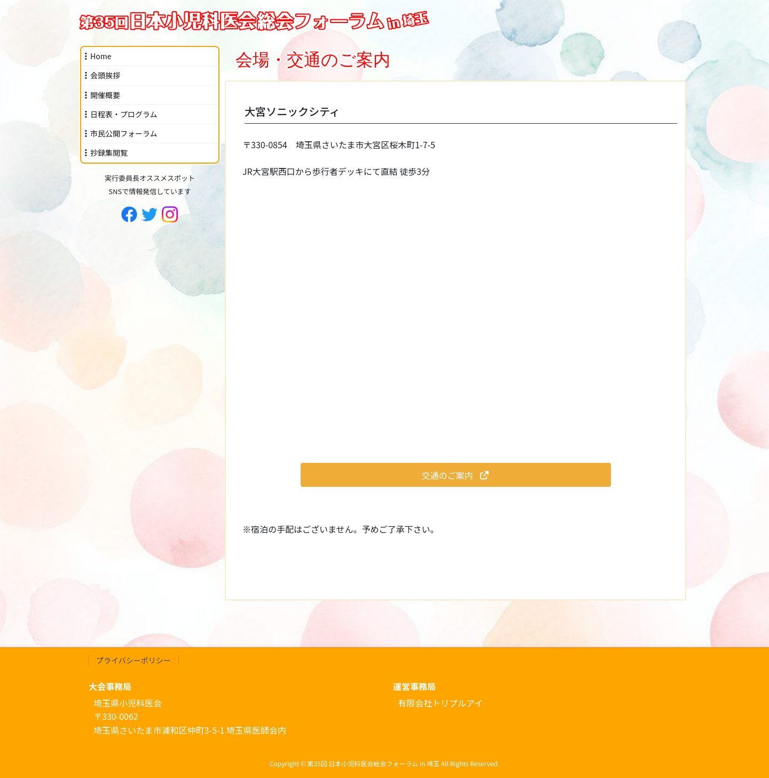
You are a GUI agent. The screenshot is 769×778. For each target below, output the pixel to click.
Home (100, 56)
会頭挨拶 (105, 75)
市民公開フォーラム (124, 133)
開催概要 (105, 95)
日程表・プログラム (124, 114)
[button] (456, 475)
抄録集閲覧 (109, 152)
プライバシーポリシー (133, 660)
